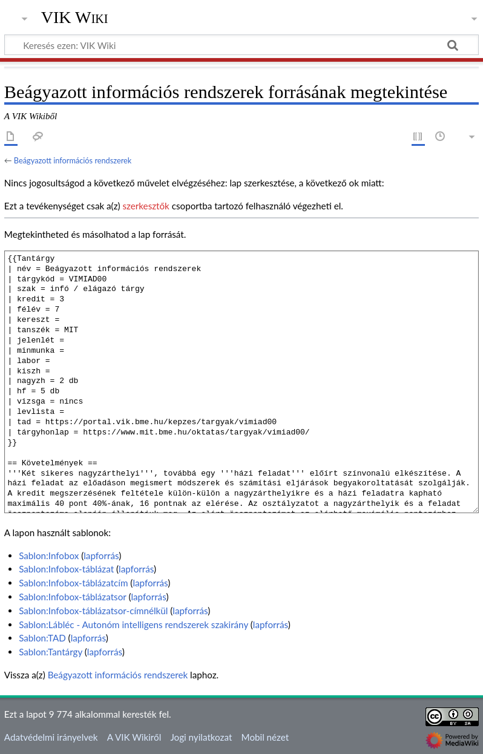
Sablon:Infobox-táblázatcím (73, 582)
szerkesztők (145, 205)
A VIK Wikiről (134, 737)
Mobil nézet (265, 737)
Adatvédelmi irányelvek (51, 737)
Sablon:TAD (42, 637)
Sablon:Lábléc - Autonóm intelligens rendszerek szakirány (133, 624)
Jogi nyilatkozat (201, 737)
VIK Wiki (74, 17)
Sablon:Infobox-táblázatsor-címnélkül (93, 610)
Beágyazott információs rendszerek (72, 160)
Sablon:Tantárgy (50, 651)
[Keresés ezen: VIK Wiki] (241, 44)
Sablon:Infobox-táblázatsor (72, 596)
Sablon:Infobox (49, 555)
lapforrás (101, 555)
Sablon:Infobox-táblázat (66, 568)
